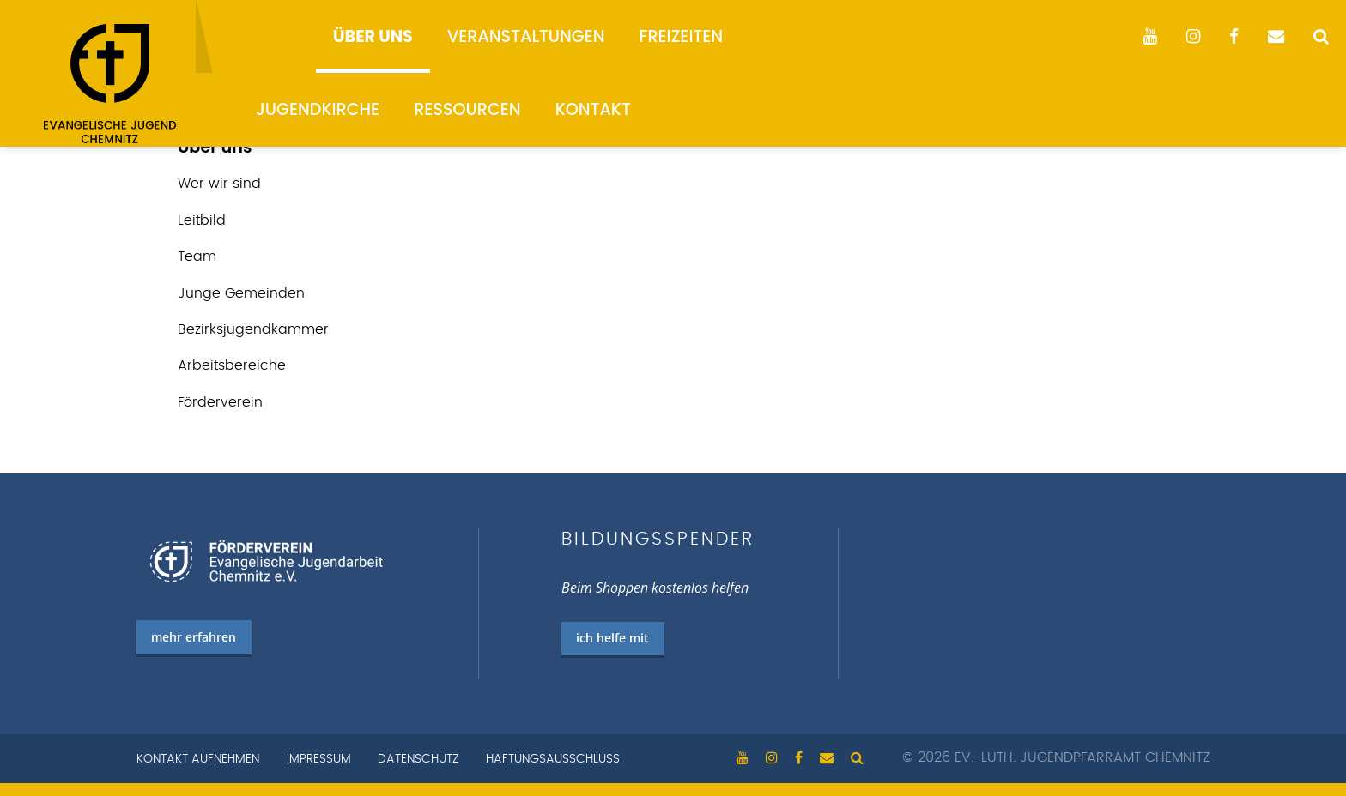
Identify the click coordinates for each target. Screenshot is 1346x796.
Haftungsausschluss (553, 759)
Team (197, 256)
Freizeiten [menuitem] (682, 36)
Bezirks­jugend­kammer (253, 329)
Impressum (319, 759)
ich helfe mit (612, 638)
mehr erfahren (193, 637)
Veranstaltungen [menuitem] (526, 36)
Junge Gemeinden (241, 293)
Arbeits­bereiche (232, 365)
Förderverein (220, 402)
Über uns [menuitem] (373, 36)
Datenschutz (418, 759)
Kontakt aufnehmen (197, 759)
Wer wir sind (219, 183)
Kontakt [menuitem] (593, 109)
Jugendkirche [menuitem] (317, 109)
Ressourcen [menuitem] (467, 109)
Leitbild (202, 220)
